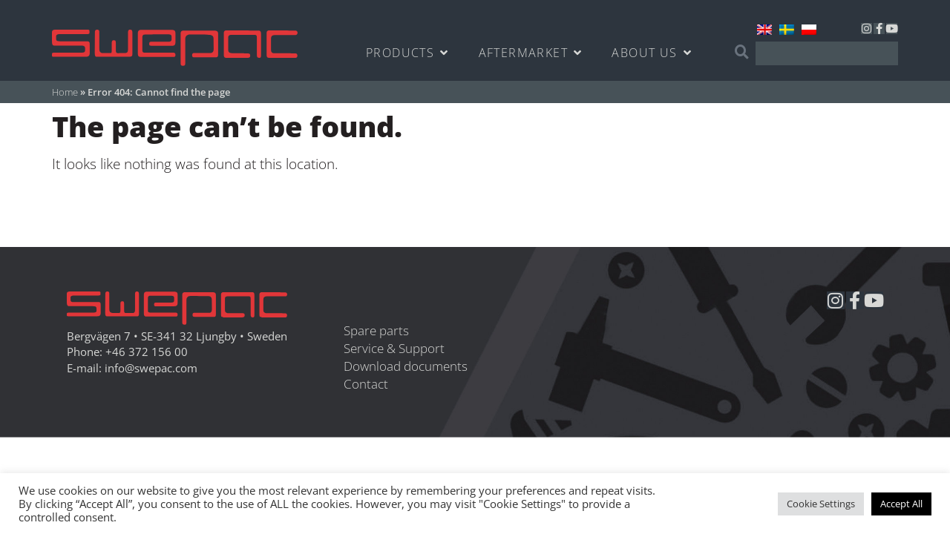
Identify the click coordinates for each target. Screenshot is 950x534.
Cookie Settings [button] (821, 503)
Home (65, 92)
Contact (366, 383)
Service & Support (394, 348)
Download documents (406, 366)
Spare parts (376, 330)
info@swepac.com (151, 368)
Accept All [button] (901, 503)
